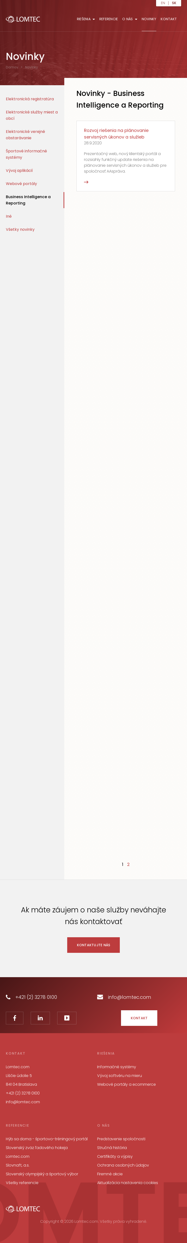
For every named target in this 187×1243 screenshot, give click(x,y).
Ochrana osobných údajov (123, 1165)
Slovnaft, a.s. (17, 1165)
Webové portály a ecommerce (126, 1084)
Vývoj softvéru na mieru (119, 1075)
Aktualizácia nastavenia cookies (127, 1183)
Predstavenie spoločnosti (121, 1139)
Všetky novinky (20, 229)
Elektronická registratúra (30, 99)
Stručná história (112, 1147)
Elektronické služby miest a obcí (32, 115)
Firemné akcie (110, 1174)
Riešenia (84, 19)
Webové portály (21, 183)
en (163, 3)
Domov (12, 67)
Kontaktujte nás (93, 945)
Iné (9, 216)
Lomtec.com (17, 1156)
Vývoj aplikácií (19, 170)
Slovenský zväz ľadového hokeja (37, 1147)
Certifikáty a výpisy (115, 1156)
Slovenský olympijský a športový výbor (42, 1174)
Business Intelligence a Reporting (28, 200)
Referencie (108, 19)
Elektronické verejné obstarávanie (25, 135)
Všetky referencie (22, 1183)
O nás (127, 19)
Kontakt (169, 19)
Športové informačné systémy (26, 154)
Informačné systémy (116, 1067)
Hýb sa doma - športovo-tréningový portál (47, 1139)
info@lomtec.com (124, 997)
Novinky (149, 19)
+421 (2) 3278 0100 (31, 997)
